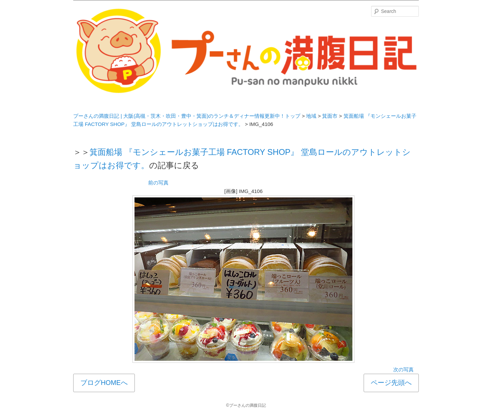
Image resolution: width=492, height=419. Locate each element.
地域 (311, 116)
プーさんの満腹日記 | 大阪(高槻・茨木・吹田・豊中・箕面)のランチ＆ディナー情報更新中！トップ (186, 116)
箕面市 (329, 116)
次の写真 (403, 369)
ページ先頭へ (391, 382)
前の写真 (158, 183)
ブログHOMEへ (104, 382)
